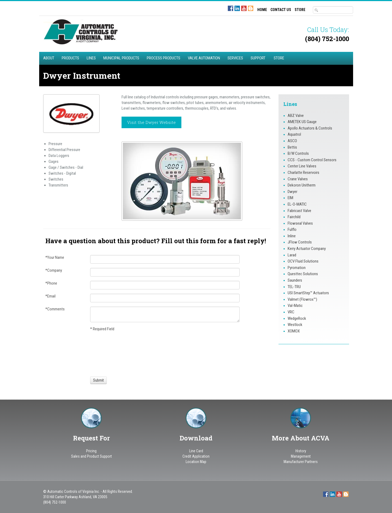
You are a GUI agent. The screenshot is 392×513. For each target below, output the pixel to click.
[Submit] (98, 380)
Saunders (295, 280)
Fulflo (292, 229)
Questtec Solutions (303, 273)
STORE (300, 10)
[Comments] (165, 314)
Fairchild (294, 216)
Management (301, 456)
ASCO (292, 140)
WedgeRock (297, 318)
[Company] (165, 272)
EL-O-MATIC (297, 204)
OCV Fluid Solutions (303, 261)
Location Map (196, 462)
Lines (91, 58)
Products (70, 58)
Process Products (163, 58)
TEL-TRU (294, 286)
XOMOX (294, 331)
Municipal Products (121, 58)
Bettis (292, 147)
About (48, 58)
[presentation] (110, 353)
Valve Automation (204, 58)
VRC (291, 312)
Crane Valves (298, 179)
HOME (262, 10)
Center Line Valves (302, 166)
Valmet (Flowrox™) (302, 299)
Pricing (91, 451)
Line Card (196, 451)
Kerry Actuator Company (307, 248)
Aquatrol (294, 134)
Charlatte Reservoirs (303, 172)
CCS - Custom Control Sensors (312, 159)
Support (258, 58)
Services (235, 58)
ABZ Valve (296, 115)
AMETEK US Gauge (302, 121)
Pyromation (297, 267)
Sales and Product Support (91, 456)
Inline (292, 236)
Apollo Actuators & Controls (310, 128)
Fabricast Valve (299, 210)
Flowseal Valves (300, 223)
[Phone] (165, 285)
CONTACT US (280, 10)
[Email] (165, 298)
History (300, 451)
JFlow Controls (300, 242)
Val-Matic (295, 305)
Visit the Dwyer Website (151, 122)
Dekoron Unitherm (302, 185)
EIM (290, 197)
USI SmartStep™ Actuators (308, 292)
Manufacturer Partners (301, 462)
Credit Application (196, 456)
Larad (292, 255)
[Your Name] (165, 259)
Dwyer (292, 191)
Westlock (295, 324)
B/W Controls (298, 153)
